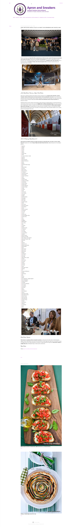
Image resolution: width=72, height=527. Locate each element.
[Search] (61, 3)
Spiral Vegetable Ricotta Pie (28, 514)
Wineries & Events (43, 17)
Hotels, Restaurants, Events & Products (31, 17)
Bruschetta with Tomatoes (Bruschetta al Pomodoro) (35, 446)
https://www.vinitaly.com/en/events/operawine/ (30, 348)
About (14, 17)
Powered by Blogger (36, 522)
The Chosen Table (50, 17)
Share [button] (10, 26)
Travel (20, 17)
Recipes (17, 17)
